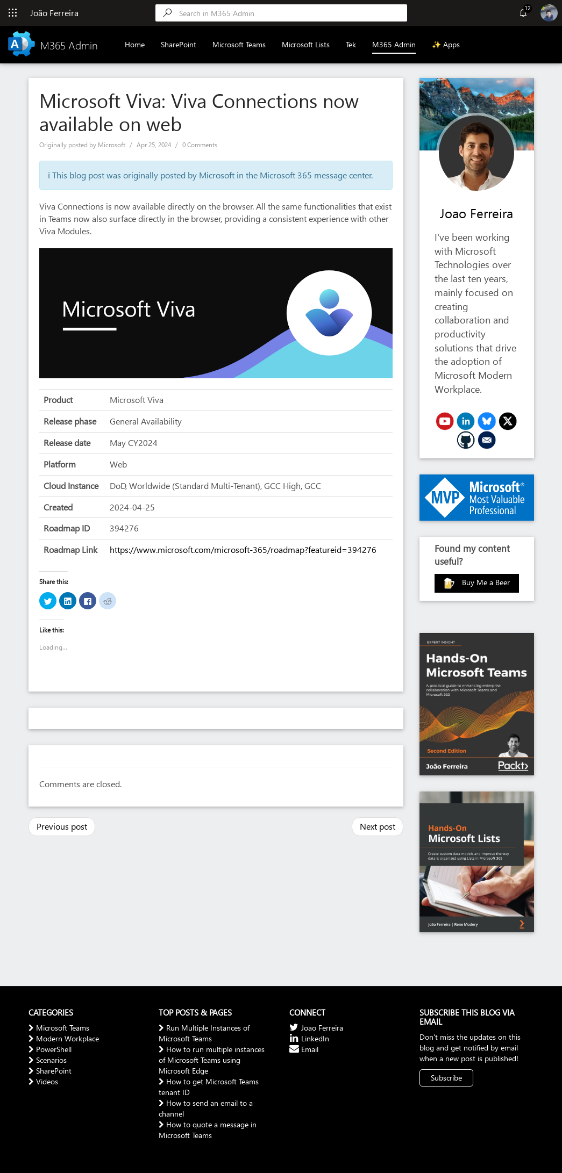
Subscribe (446, 1078)
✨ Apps (446, 44)
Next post (377, 826)
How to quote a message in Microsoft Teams (208, 1129)
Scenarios (48, 1060)
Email (303, 1049)
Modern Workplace (64, 1038)
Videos (43, 1081)
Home (135, 44)
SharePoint (178, 44)
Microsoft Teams (239, 44)
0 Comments (199, 145)
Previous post (62, 826)
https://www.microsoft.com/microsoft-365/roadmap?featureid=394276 (243, 549)
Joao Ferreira (476, 212)
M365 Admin (394, 44)
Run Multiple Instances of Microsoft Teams (204, 1033)
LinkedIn (309, 1038)
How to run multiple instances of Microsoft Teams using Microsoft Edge (212, 1060)
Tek (351, 44)
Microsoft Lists (306, 44)
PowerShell (50, 1049)
